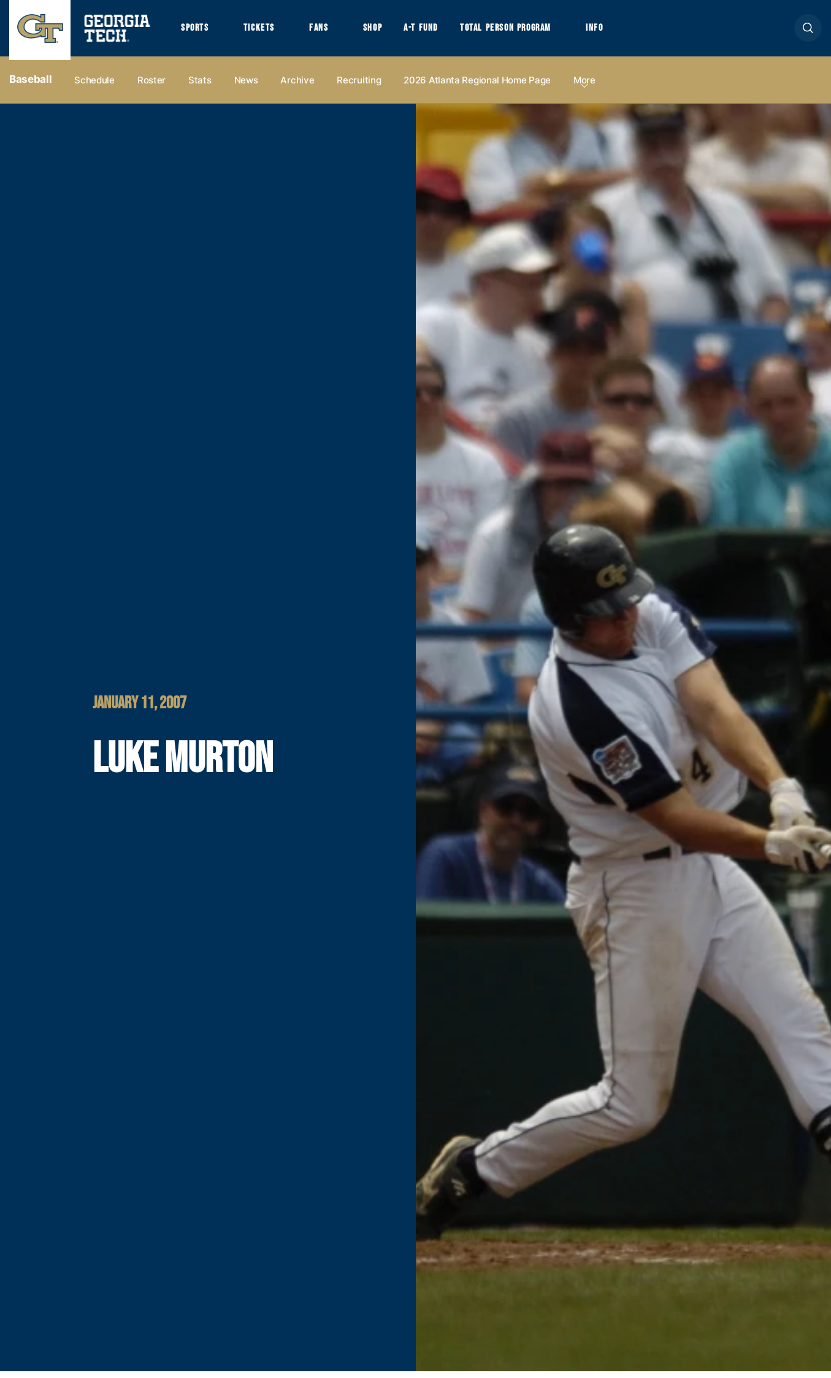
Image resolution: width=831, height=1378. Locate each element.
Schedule (94, 87)
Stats (200, 87)
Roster (151, 87)
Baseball (30, 86)
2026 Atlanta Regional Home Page (477, 87)
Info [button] (613, 31)
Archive (297, 87)
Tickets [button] (263, 31)
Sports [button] (196, 31)
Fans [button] (324, 31)
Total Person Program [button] (519, 31)
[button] (808, 31)
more (584, 87)
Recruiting (359, 87)
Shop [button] (380, 31)
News (246, 87)
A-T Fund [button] (431, 31)
